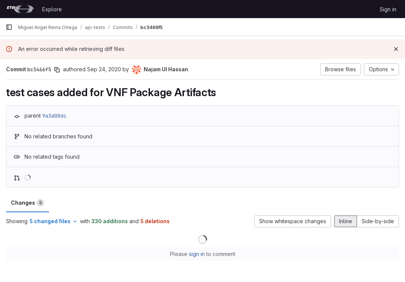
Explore (52, 9)
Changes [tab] (27, 203)
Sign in (388, 9)
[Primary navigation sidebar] (9, 27)
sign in (197, 254)
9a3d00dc (54, 115)
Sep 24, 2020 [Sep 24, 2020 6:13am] (104, 69)
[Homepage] (20, 9)
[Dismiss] (395, 49)
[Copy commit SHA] (56, 69)
